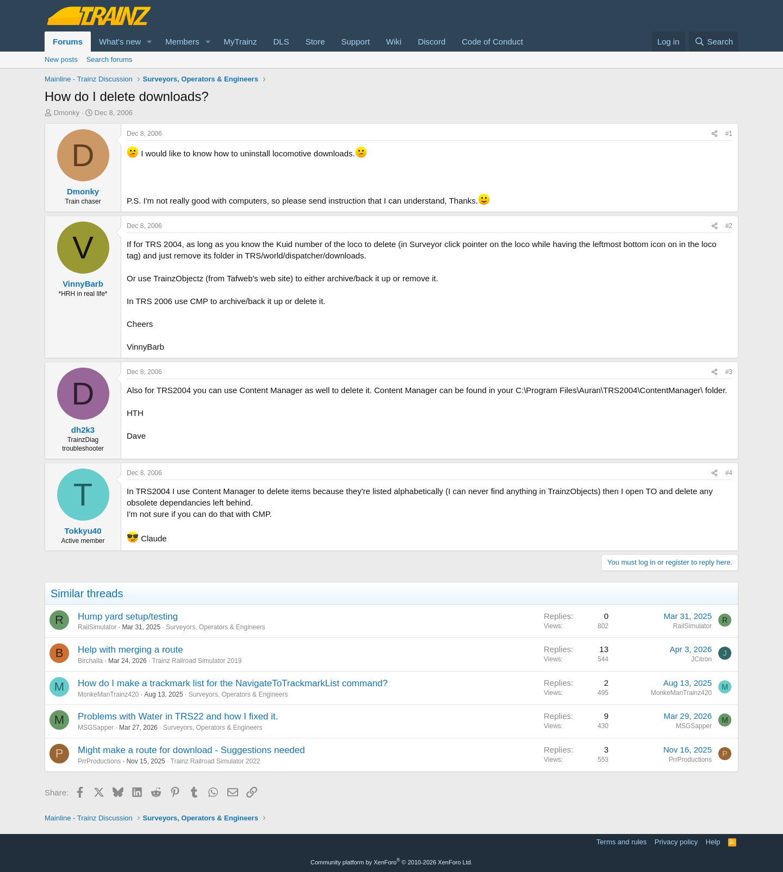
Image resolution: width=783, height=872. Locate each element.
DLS (281, 41)
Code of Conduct (492, 41)
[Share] (714, 134)
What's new (120, 41)
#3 (728, 372)
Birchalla (90, 661)
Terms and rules (621, 842)
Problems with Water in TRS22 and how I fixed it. (178, 716)
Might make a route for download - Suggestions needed (191, 750)
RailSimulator (97, 627)
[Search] (713, 41)
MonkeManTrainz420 (108, 694)
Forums (68, 41)
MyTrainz (240, 41)
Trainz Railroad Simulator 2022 (215, 761)
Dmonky (67, 113)
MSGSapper (96, 727)
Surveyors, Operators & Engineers (215, 627)
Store (315, 41)
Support (355, 41)
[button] (149, 41)
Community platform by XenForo (391, 862)
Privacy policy (676, 842)
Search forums (109, 59)
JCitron (701, 659)
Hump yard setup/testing (128, 616)
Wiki (393, 41)
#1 (728, 133)
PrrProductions (99, 761)
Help (713, 842)
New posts (61, 59)
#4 (728, 473)
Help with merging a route (130, 649)
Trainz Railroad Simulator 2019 (197, 661)
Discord (431, 41)
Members (182, 41)
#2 (728, 226)
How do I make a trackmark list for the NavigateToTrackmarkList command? (233, 683)
